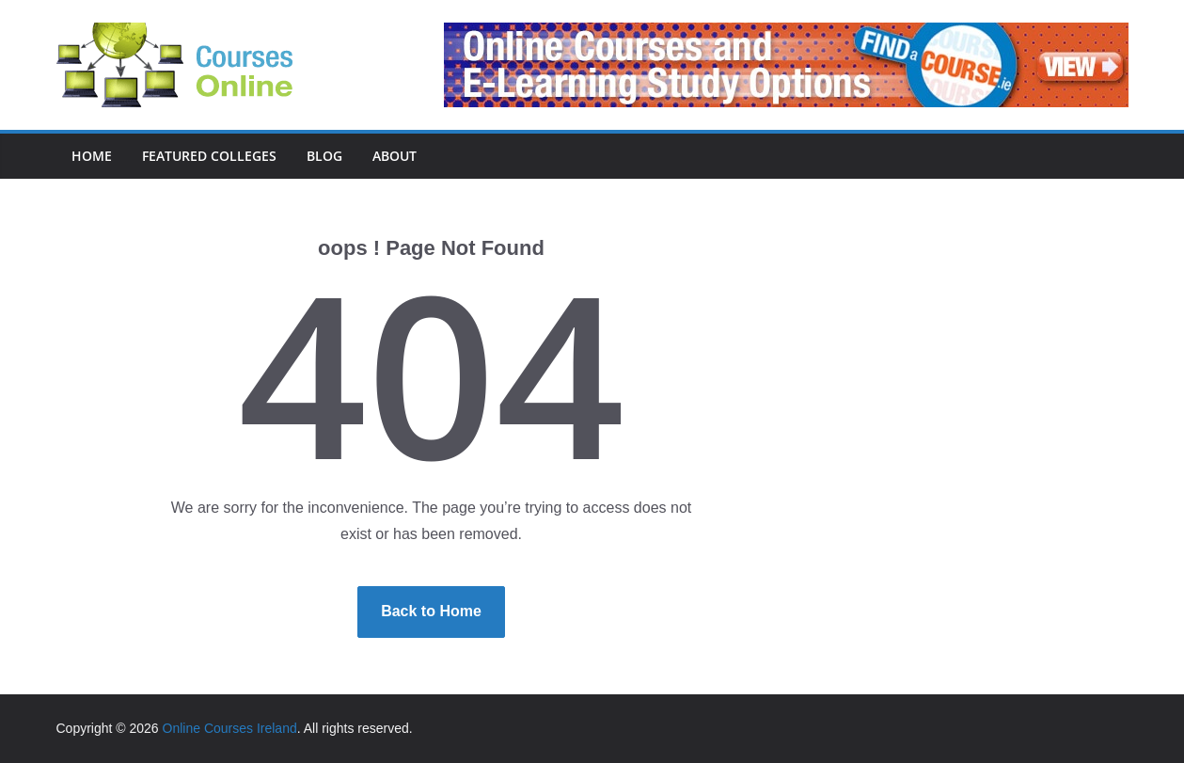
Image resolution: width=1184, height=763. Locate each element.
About (394, 156)
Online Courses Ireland (230, 728)
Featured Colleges (209, 156)
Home (91, 156)
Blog (324, 156)
